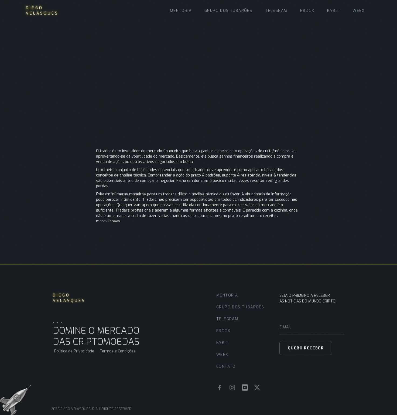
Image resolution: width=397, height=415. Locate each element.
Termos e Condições (118, 355)
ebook (223, 334)
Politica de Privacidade (74, 355)
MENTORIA (180, 10)
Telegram (276, 10)
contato (226, 370)
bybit (222, 346)
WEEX (358, 10)
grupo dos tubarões (228, 10)
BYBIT (333, 10)
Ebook (307, 10)
